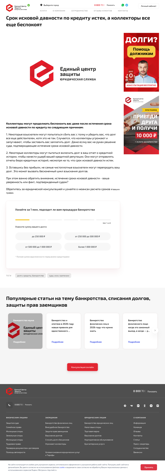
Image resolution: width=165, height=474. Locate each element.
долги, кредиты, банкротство (30, 275)
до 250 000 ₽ (38, 236)
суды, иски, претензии (59, 275)
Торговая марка (92, 431)
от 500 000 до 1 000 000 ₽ (38, 246)
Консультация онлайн (82, 367)
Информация (140, 423)
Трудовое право (13, 444)
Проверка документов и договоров (22, 448)
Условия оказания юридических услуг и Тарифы (62, 453)
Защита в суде (12, 423)
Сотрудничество (79, 11)
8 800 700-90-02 (103, 5)
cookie (62, 467)
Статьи (137, 439)
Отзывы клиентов (103, 11)
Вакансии (138, 452)
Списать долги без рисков (57, 439)
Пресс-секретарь (141, 444)
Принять (148, 467)
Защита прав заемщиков (56, 431)
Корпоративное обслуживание (99, 439)
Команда (138, 427)
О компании (59, 11)
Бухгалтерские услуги (95, 444)
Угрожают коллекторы (55, 444)
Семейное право (13, 427)
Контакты (123, 11)
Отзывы (137, 431)
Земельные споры (14, 435)
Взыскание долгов (53, 435)
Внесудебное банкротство (57, 427)
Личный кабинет (148, 6)
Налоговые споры (93, 427)
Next (155, 330)
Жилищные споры (14, 431)
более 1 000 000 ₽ (87, 246)
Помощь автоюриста (15, 452)
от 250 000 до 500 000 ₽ (87, 236)
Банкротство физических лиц (58, 423)
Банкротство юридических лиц (99, 423)
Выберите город (49, 5)
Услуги (43, 11)
